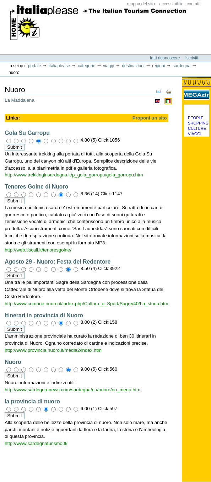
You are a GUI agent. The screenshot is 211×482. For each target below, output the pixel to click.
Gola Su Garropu (27, 133)
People (196, 118)
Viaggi (108, 65)
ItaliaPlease (98, 24)
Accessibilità (170, 3)
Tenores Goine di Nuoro (36, 187)
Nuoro (13, 362)
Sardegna (181, 65)
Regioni (158, 65)
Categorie (86, 65)
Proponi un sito (149, 118)
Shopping (198, 123)
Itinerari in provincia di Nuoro (44, 315)
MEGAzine (196, 94)
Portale (34, 65)
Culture (197, 128)
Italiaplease (59, 65)
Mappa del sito (141, 3)
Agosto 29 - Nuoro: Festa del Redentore (57, 262)
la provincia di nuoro (32, 401)
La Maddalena (19, 100)
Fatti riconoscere (165, 57)
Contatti (194, 3)
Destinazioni (133, 65)
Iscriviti (191, 57)
